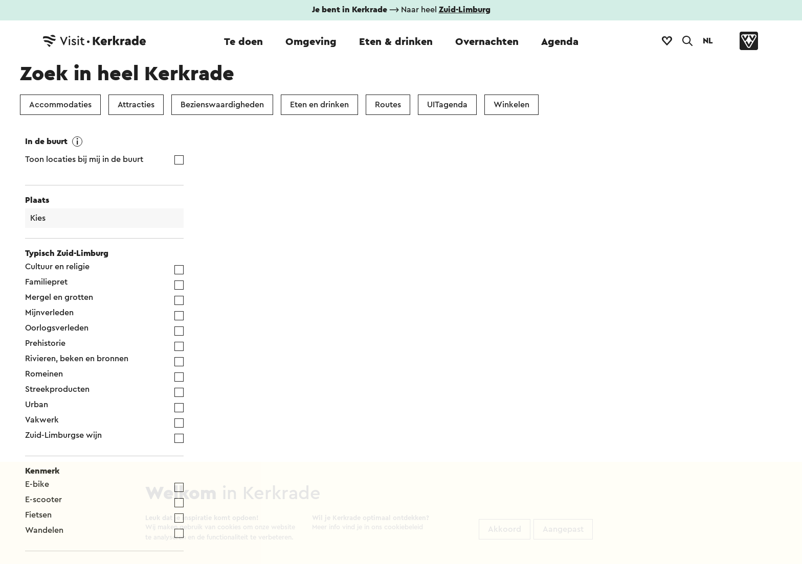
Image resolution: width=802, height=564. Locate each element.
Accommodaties (60, 105)
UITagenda (447, 105)
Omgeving (311, 42)
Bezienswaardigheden (222, 105)
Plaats (37, 200)
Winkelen (511, 105)
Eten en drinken (319, 105)
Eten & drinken (396, 42)
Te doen (243, 42)
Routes (388, 105)
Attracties (136, 105)
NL (708, 41)
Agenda (559, 42)
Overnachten (487, 42)
